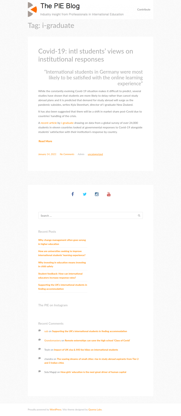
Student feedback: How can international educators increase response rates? (60, 275)
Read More (45, 141)
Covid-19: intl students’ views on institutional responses (85, 55)
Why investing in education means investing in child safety (62, 264)
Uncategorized (95, 154)
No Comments (67, 154)
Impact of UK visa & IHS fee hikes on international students (86, 349)
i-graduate (67, 122)
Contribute (144, 9)
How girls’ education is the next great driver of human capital (93, 371)
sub (46, 331)
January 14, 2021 (47, 154)
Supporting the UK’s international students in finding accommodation (62, 286)
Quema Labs (95, 409)
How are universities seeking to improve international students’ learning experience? (62, 253)
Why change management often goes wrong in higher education (62, 241)
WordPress (55, 409)
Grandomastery (52, 340)
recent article (49, 122)
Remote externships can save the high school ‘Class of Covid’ (97, 340)
